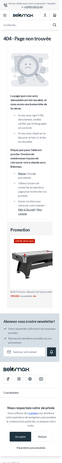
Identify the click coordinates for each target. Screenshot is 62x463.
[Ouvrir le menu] (5, 15)
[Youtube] (41, 378)
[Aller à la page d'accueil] (23, 15)
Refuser (42, 436)
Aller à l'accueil (26, 209)
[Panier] (54, 15)
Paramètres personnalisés (31, 447)
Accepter (20, 436)
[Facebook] (7, 378)
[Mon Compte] (45, 15)
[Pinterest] (29, 378)
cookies (32, 413)
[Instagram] (18, 378)
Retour (22, 173)
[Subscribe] (51, 351)
